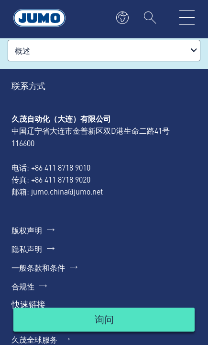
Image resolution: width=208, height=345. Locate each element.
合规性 (22, 286)
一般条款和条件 (38, 267)
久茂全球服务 (34, 339)
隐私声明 (26, 248)
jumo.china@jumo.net (67, 191)
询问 (104, 319)
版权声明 (26, 230)
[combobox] (104, 50)
